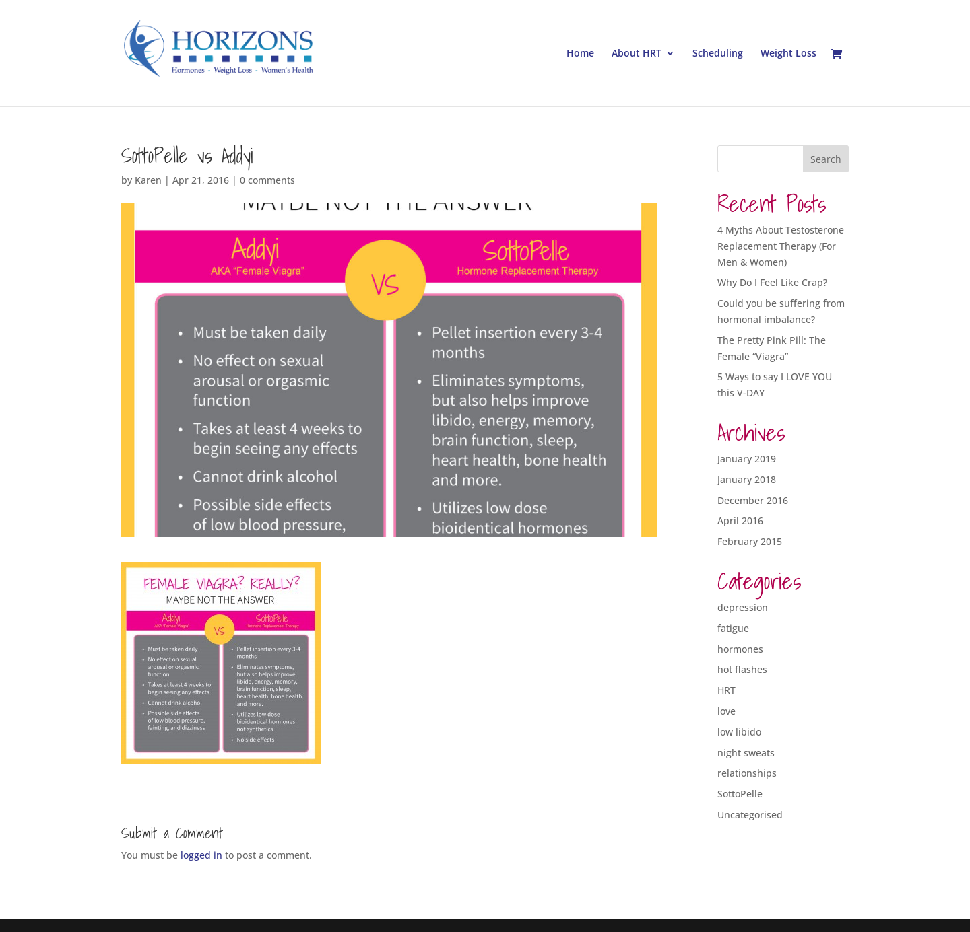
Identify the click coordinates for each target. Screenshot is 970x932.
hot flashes (742, 669)
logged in (201, 855)
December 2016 (752, 500)
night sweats (746, 752)
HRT (726, 690)
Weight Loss (788, 53)
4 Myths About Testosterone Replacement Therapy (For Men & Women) (780, 245)
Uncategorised (750, 814)
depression (742, 607)
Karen (148, 180)
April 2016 (740, 520)
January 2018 (746, 479)
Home (580, 53)
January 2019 (746, 458)
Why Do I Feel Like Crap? (772, 282)
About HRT (636, 53)
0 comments (267, 180)
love (726, 711)
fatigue (733, 628)
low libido (739, 731)
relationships (747, 772)
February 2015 (749, 541)
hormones (740, 649)
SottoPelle (740, 793)
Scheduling (717, 53)
